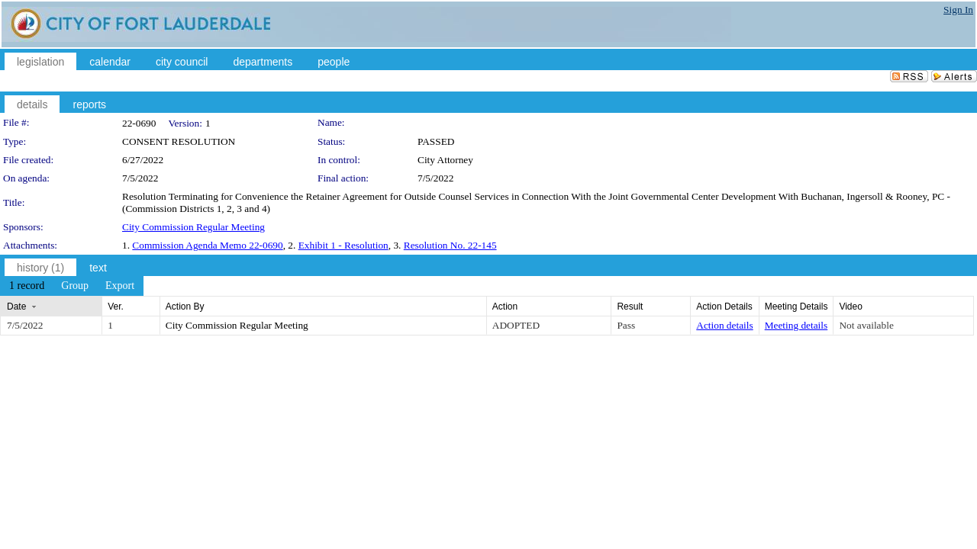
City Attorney (445, 159)
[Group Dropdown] (75, 286)
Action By (185, 306)
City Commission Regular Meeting (193, 227)
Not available (866, 325)
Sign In (958, 9)
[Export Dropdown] (120, 286)
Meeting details (796, 325)
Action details (724, 325)
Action (505, 306)
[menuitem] (27, 286)
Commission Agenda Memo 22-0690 (207, 245)
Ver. (116, 306)
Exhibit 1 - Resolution (343, 245)
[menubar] (71, 286)
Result (630, 306)
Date (16, 306)
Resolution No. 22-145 (450, 245)
